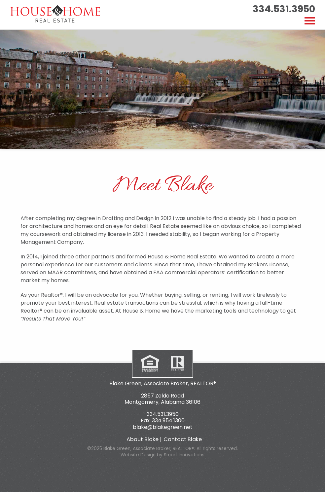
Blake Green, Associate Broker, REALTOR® (162, 383)
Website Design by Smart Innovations (162, 455)
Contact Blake (182, 439)
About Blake (142, 439)
